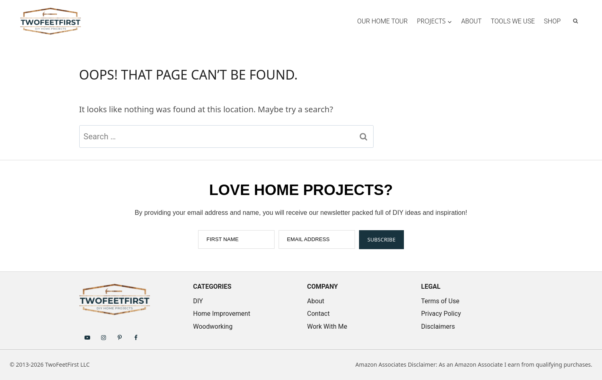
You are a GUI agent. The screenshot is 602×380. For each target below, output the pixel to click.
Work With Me (327, 326)
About (471, 21)
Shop (552, 21)
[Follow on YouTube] (87, 337)
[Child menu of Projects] (434, 21)
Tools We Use (513, 21)
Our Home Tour (382, 21)
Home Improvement (221, 313)
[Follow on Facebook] (136, 337)
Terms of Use (440, 301)
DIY (198, 301)
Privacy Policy (441, 313)
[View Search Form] (575, 21)
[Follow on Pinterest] (120, 337)
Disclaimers (438, 326)
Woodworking (213, 326)
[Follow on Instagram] (103, 337)
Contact (318, 313)
